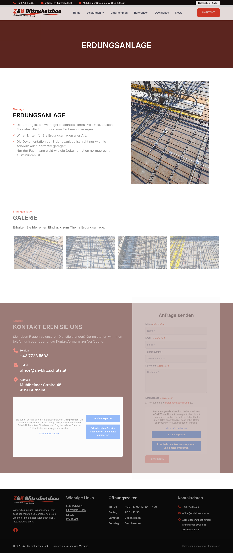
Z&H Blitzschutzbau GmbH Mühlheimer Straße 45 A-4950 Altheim (196, 525)
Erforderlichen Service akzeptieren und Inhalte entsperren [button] (103, 431)
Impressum (214, 546)
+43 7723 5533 (190, 507)
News (70, 515)
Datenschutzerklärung (194, 546)
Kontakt (72, 519)
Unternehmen (76, 510)
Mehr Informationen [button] (49, 433)
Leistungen (74, 506)
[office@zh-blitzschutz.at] (179, 513)
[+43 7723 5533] (179, 507)
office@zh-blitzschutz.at (195, 513)
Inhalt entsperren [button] (103, 418)
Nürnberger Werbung (77, 546)
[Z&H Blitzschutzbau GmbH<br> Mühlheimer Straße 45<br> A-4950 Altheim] (179, 519)
